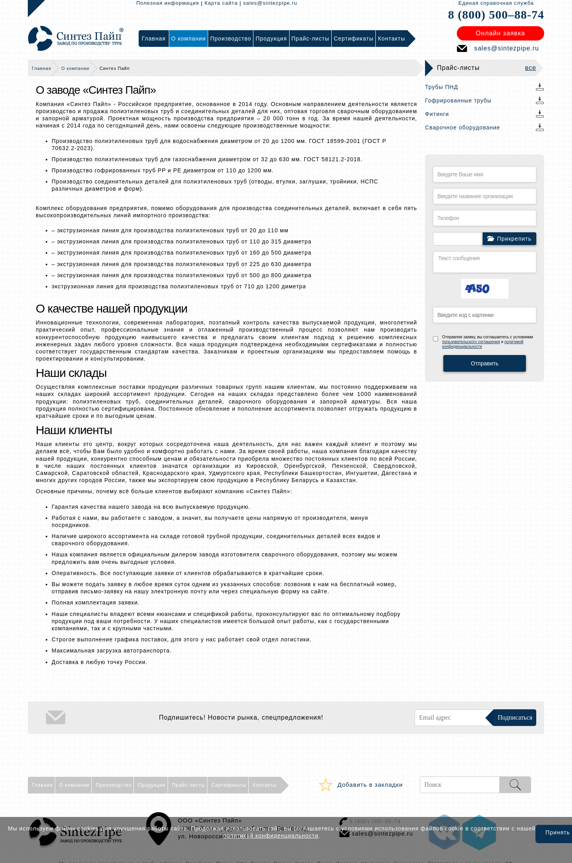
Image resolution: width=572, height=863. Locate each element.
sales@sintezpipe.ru (270, 3)
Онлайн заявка (500, 33)
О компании (75, 68)
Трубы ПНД (441, 87)
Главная (41, 68)
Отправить (484, 363)
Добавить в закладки (370, 784)
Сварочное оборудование (462, 127)
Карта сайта (221, 3)
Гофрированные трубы (458, 100)
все (530, 67)
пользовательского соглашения (471, 342)
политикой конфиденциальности (271, 835)
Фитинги (437, 114)
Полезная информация (167, 3)
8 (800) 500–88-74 (496, 14)
